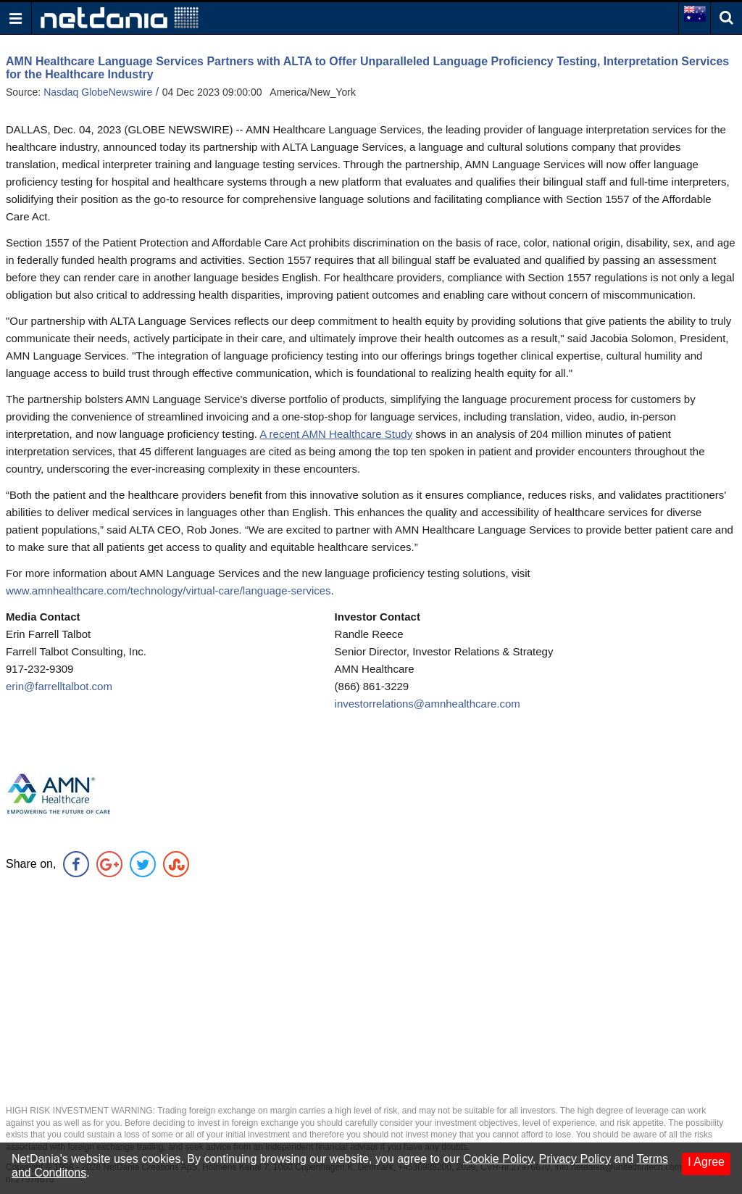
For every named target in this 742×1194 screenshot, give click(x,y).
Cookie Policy (498, 1159)
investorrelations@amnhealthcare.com (427, 703)
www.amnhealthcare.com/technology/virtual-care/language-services (168, 590)
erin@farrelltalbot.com (59, 686)
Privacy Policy (575, 1159)
